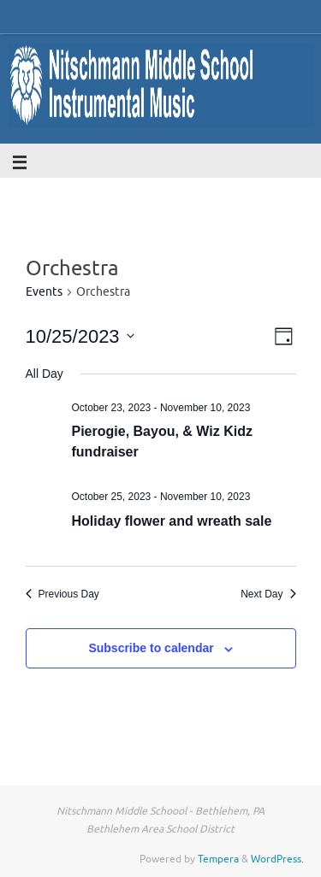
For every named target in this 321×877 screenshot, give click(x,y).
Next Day (268, 594)
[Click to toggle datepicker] (80, 336)
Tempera (218, 859)
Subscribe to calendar (150, 648)
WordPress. (277, 859)
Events (44, 292)
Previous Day (62, 594)
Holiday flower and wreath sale (172, 521)
